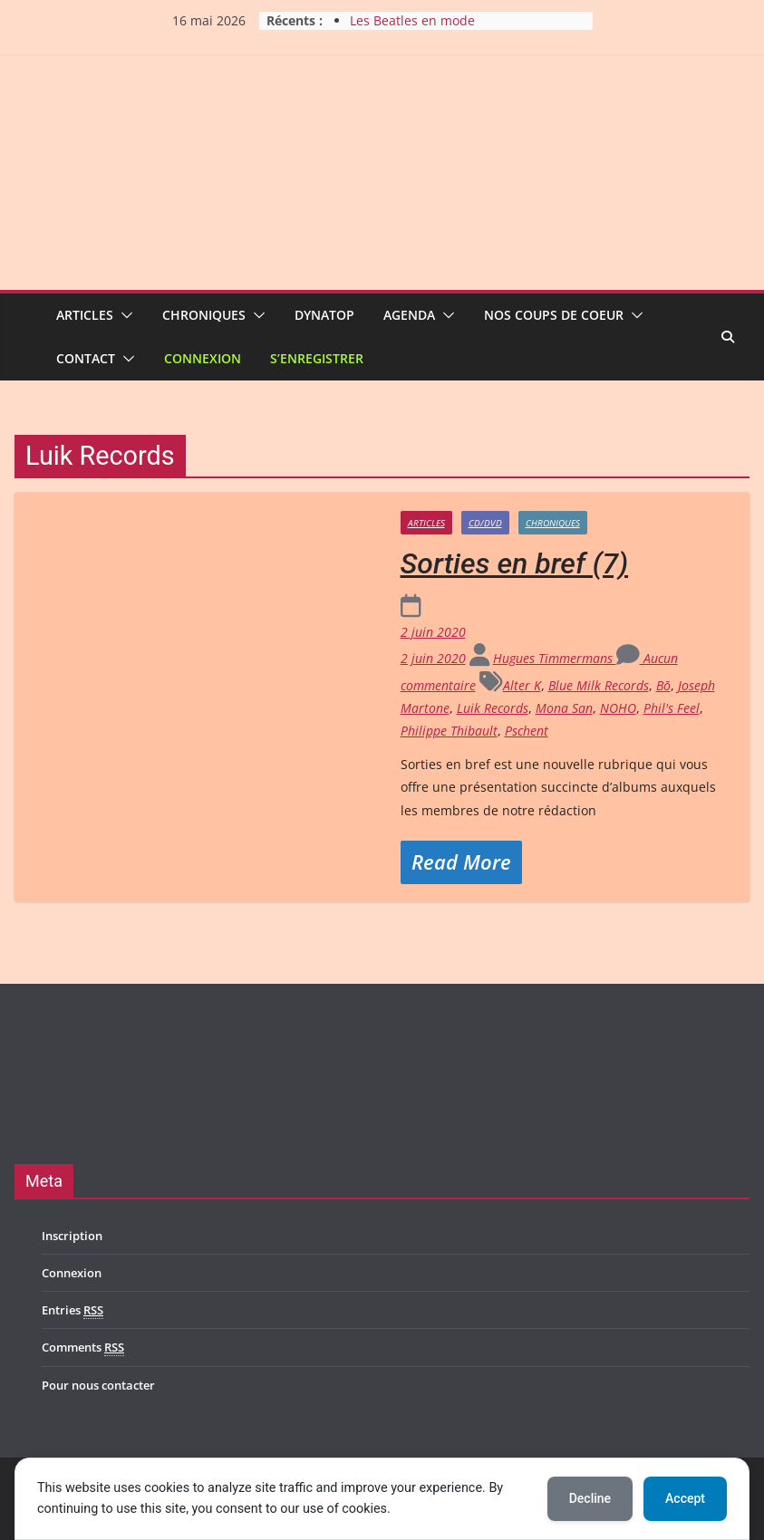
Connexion (202, 358)
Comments (83, 1347)
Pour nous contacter (98, 1385)
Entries (72, 1310)
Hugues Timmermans (554, 658)
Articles (84, 314)
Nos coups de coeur (554, 314)
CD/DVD (485, 522)
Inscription (72, 1235)
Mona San (564, 708)
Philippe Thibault (449, 730)
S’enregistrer (316, 358)
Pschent (526, 730)
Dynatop (324, 314)
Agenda (409, 314)
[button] (123, 315)
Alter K (522, 685)
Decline (590, 1498)
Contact (85, 358)
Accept (685, 1498)
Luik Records (492, 708)
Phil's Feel (671, 708)
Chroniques (204, 314)
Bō (663, 685)
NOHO (618, 708)
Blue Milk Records (598, 685)
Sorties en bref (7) (515, 563)
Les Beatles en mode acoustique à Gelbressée (424, 29)
